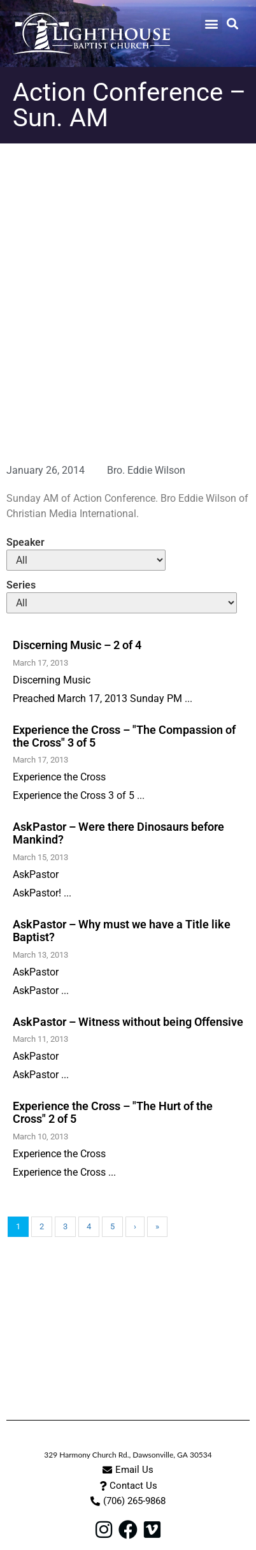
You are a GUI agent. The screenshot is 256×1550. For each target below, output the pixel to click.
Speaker (25, 542)
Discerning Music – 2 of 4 (77, 645)
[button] (211, 23)
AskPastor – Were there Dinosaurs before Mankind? (118, 833)
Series (21, 585)
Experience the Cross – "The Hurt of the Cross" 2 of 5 (113, 1112)
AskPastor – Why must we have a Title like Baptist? (122, 931)
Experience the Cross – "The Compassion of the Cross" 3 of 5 (124, 736)
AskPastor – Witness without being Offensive (128, 1021)
